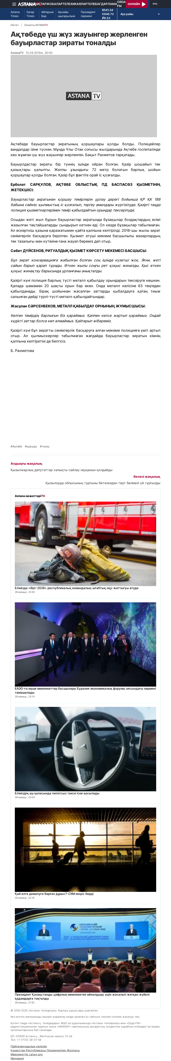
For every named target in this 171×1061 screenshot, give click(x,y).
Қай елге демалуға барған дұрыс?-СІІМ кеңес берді (54, 894)
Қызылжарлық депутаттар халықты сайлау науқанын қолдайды (61, 470)
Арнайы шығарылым (66, 14)
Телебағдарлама (102, 4)
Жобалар (54, 4)
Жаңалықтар (34, 4)
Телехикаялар (75, 4)
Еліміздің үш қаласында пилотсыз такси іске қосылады (57, 793)
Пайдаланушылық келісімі (29, 1046)
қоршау (32, 446)
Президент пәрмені (88, 14)
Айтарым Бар (47, 14)
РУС (155, 4)
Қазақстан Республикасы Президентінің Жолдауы (45, 1050)
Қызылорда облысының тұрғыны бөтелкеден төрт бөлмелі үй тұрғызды (103, 483)
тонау (46, 446)
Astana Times (15, 14)
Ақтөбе (17, 446)
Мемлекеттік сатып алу (27, 1054)
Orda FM (121, 4)
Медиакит (17, 1058)
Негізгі (15, 24)
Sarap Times (30, 14)
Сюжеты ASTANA (36, 24)
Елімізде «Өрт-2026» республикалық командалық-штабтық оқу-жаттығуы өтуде (77, 588)
